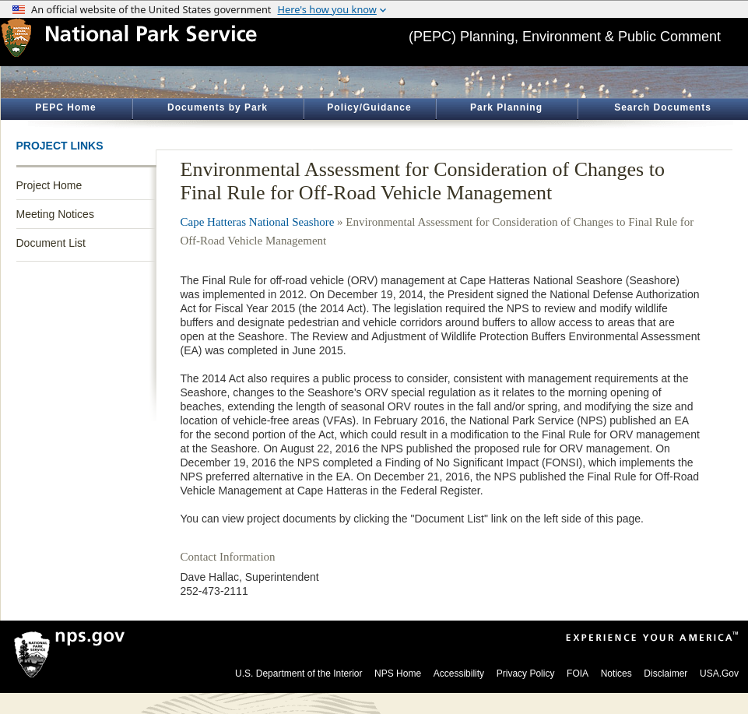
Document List (51, 243)
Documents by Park (217, 107)
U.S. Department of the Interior (298, 673)
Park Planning (506, 107)
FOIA (577, 673)
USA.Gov (719, 673)
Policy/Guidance (369, 107)
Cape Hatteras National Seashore (258, 222)
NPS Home (397, 673)
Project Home (49, 185)
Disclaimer (665, 673)
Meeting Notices (55, 214)
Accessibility (459, 673)
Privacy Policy (526, 673)
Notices (616, 673)
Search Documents (662, 107)
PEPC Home (65, 107)
